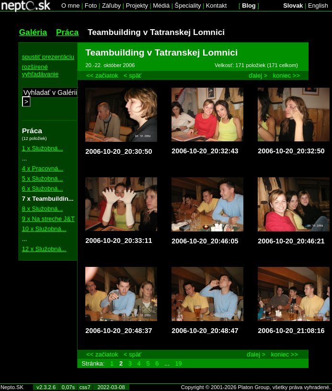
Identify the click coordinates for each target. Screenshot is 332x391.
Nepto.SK (11, 387)
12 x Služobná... (44, 249)
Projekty (137, 5)
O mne (70, 5)
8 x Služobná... (42, 208)
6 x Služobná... (42, 188)
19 (178, 363)
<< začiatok (102, 75)
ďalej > (258, 75)
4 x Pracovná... (42, 168)
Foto (91, 5)
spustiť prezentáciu (48, 56)
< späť (132, 75)
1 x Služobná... (42, 148)
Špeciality (188, 5)
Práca (67, 32)
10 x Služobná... (44, 228)
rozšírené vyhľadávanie (40, 70)
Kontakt (216, 5)
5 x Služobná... (42, 178)
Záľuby (111, 5)
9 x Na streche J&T (48, 218)
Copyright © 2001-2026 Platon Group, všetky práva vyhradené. (256, 387)
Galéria (33, 32)
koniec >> (286, 75)
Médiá (161, 5)
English (318, 5)
